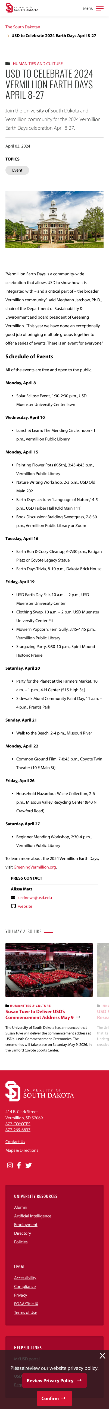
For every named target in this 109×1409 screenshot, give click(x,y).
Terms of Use (25, 1312)
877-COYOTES (17, 1124)
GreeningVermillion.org (35, 867)
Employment (26, 1224)
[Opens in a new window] (10, 1165)
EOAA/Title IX (26, 1304)
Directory (22, 1233)
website (25, 906)
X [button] (102, 1356)
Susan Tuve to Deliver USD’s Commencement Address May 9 (39, 1014)
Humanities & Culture (30, 1006)
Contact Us (15, 1141)
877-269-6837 (17, 1130)
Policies (21, 1242)
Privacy (20, 1295)
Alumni (20, 1207)
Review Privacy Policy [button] (50, 1380)
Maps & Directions (21, 1150)
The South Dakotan (22, 27)
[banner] (49, 998)
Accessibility (25, 1278)
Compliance (25, 1286)
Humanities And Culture (38, 63)
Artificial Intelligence (32, 1216)
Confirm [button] (50, 1398)
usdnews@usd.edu (35, 897)
